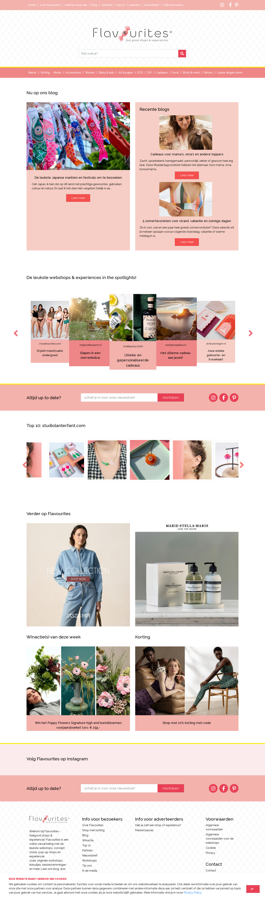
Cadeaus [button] (162, 72)
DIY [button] (149, 72)
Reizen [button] (208, 72)
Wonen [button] (90, 72)
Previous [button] (15, 330)
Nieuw (32, 72)
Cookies (211, 847)
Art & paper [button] (125, 72)
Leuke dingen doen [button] (229, 72)
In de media (89, 870)
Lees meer (78, 198)
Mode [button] (57, 72)
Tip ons (87, 865)
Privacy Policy (192, 892)
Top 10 (121, 5)
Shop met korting (93, 830)
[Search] (128, 53)
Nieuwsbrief (151, 5)
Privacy (210, 853)
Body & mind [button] (191, 72)
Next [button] (250, 330)
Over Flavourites (50, 5)
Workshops (89, 860)
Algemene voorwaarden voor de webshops (219, 838)
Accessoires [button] (73, 72)
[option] (90, 331)
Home (32, 5)
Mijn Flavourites (173, 5)
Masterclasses (144, 830)
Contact (211, 870)
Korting (45, 72)
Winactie (107, 5)
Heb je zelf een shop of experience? (158, 825)
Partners (134, 5)
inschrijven (171, 397)
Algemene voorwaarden (214, 827)
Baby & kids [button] (106, 72)
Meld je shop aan (76, 5)
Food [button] (175, 72)
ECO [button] (140, 72)
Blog (94, 5)
